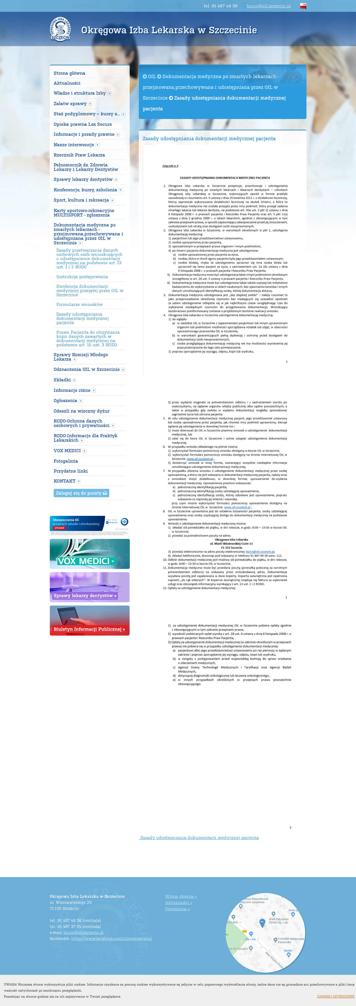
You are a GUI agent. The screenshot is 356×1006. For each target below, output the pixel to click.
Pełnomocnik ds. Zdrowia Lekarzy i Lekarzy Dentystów (86, 167)
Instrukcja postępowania (82, 276)
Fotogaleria (66, 461)
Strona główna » (181, 896)
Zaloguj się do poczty (81, 493)
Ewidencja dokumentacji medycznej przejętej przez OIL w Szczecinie (89, 290)
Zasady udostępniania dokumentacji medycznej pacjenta (82, 318)
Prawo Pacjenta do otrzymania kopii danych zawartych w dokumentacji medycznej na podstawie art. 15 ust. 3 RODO (88, 338)
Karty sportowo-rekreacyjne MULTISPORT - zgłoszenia (84, 212)
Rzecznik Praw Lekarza (79, 155)
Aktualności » (178, 902)
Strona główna (69, 73)
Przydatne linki (71, 471)
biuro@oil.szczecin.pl (269, 5)
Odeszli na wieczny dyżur (81, 411)
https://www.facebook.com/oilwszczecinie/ (111, 938)
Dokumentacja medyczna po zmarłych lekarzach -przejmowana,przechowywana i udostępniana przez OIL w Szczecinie (211, 87)
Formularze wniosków (79, 304)
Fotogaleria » (177, 908)
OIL (150, 76)
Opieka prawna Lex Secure (83, 124)
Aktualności (67, 83)
